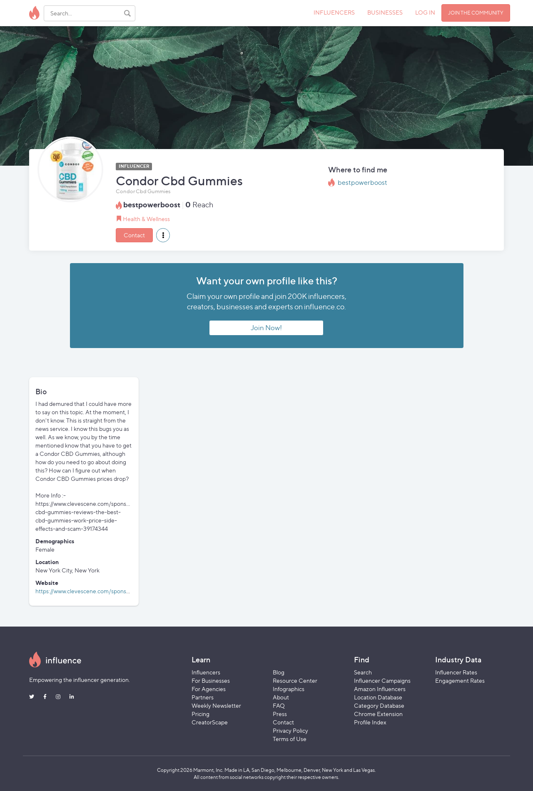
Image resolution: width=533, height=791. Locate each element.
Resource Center (295, 680)
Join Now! (266, 327)
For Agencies (209, 688)
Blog (278, 672)
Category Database (379, 705)
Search (363, 672)
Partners (203, 697)
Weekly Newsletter (216, 705)
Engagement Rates (460, 680)
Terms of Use (289, 738)
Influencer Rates (456, 672)
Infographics (288, 688)
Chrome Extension (378, 713)
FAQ (279, 705)
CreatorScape (210, 722)
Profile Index (370, 722)
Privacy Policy (290, 730)
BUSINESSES (385, 12)
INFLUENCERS (334, 12)
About (281, 697)
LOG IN (425, 12)
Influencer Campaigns (382, 680)
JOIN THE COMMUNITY (475, 13)
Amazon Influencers (380, 688)
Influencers (206, 672)
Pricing (200, 713)
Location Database (378, 697)
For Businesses (211, 680)
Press (280, 713)
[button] (163, 235)
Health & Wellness (146, 218)
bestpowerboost (362, 183)
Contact (134, 235)
